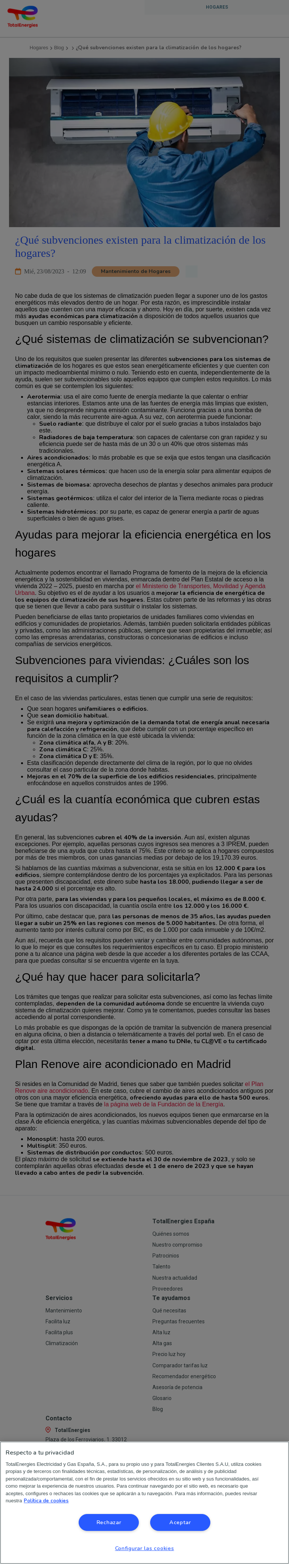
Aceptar (180, 1522)
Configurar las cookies (144, 1548)
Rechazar (109, 1522)
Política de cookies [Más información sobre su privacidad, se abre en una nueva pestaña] (46, 1500)
